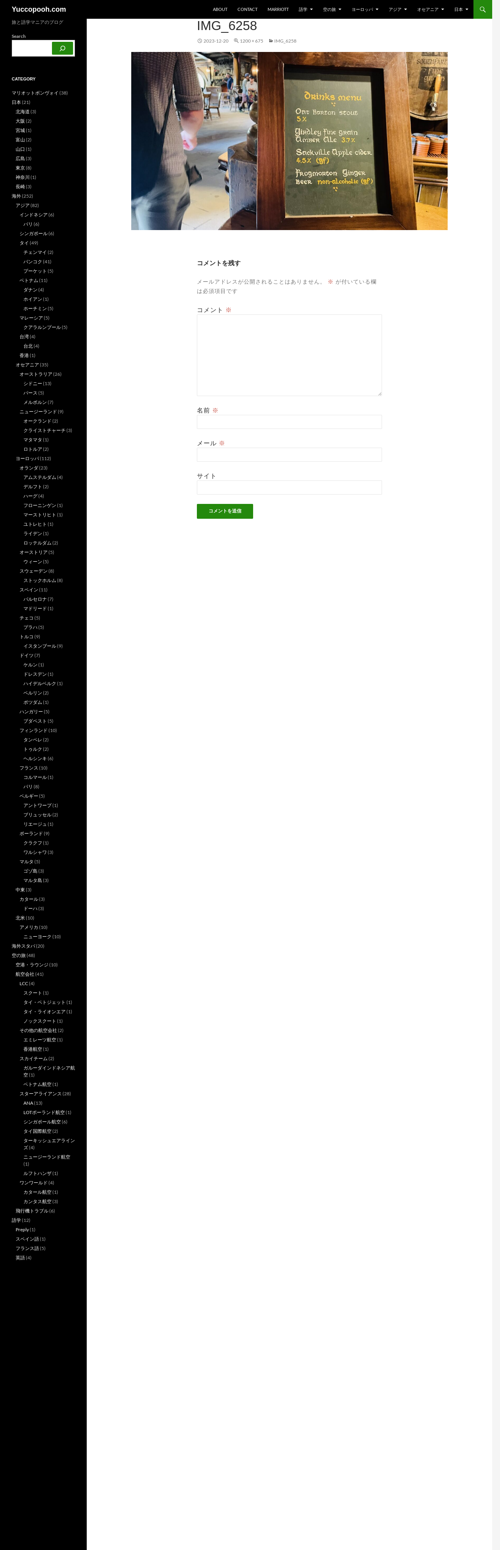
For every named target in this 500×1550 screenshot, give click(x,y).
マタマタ (32, 440)
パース (30, 393)
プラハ (30, 627)
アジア (395, 9)
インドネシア (34, 215)
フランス (29, 768)
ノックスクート (39, 1021)
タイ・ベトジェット (44, 1002)
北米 (20, 918)
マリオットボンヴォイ (35, 93)
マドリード (35, 608)
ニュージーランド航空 (46, 1157)
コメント (214, 309)
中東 (20, 890)
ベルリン (32, 693)
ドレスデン (35, 674)
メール (211, 443)
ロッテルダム (37, 543)
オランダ (29, 468)
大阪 (20, 121)
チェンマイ (35, 252)
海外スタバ (23, 946)
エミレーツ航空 (39, 1040)
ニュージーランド (38, 411)
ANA (28, 1103)
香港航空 (32, 1049)
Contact (247, 9)
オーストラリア (36, 374)
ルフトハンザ (37, 1173)
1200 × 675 (251, 41)
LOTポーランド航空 (44, 1112)
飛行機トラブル (32, 1211)
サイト (207, 475)
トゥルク (32, 749)
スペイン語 (27, 1239)
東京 (20, 168)
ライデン (32, 533)
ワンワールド (34, 1183)
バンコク (32, 261)
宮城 (20, 130)
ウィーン (32, 561)
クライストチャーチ (44, 430)
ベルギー (29, 796)
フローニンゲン (39, 505)
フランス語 (27, 1248)
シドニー (32, 383)
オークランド (37, 421)
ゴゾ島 (30, 871)
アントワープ (37, 805)
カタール (29, 899)
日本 (458, 9)
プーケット (35, 271)
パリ (28, 786)
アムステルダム (39, 477)
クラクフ (32, 843)
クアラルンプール (42, 327)
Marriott (278, 9)
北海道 (23, 111)
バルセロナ (35, 599)
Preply (22, 1229)
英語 (20, 1258)
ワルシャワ (35, 852)
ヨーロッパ (362, 9)
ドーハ (30, 908)
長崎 (20, 186)
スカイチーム (34, 1058)
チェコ (27, 618)
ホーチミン (35, 308)
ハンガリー (31, 711)
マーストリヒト (39, 515)
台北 (28, 346)
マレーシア (31, 318)
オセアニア (428, 9)
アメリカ (29, 927)
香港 (24, 355)
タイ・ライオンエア (44, 1011)
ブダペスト (35, 721)
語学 (303, 9)
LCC (24, 983)
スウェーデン (34, 571)
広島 (20, 158)
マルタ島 (32, 880)
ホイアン (32, 299)
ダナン (30, 290)
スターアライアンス (41, 1093)
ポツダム (32, 702)
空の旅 (329, 9)
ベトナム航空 (37, 1084)
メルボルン (35, 402)
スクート (32, 993)
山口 (20, 149)
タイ (24, 243)
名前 (208, 410)
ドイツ (27, 655)
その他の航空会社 (38, 1030)
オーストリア (34, 552)
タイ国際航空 (37, 1131)
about (220, 9)
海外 (16, 196)
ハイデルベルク (39, 683)
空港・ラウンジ (32, 965)
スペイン (29, 590)
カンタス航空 (37, 1201)
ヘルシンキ (35, 758)
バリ (28, 224)
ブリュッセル (37, 815)
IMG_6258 (285, 41)
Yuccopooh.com (39, 9)
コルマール (35, 777)
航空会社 (25, 974)
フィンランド (34, 730)
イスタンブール (39, 646)
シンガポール (34, 233)
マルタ (27, 861)
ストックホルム (39, 580)
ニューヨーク (37, 936)
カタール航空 (37, 1192)
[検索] (62, 48)
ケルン (30, 665)
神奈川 (23, 177)
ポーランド (31, 833)
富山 (20, 140)
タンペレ (32, 740)
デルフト (32, 486)
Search (19, 36)
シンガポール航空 (42, 1122)
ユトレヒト (35, 524)
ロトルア (32, 449)
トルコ (27, 636)
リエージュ (35, 824)
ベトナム (29, 280)
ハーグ (30, 496)
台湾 (24, 336)
